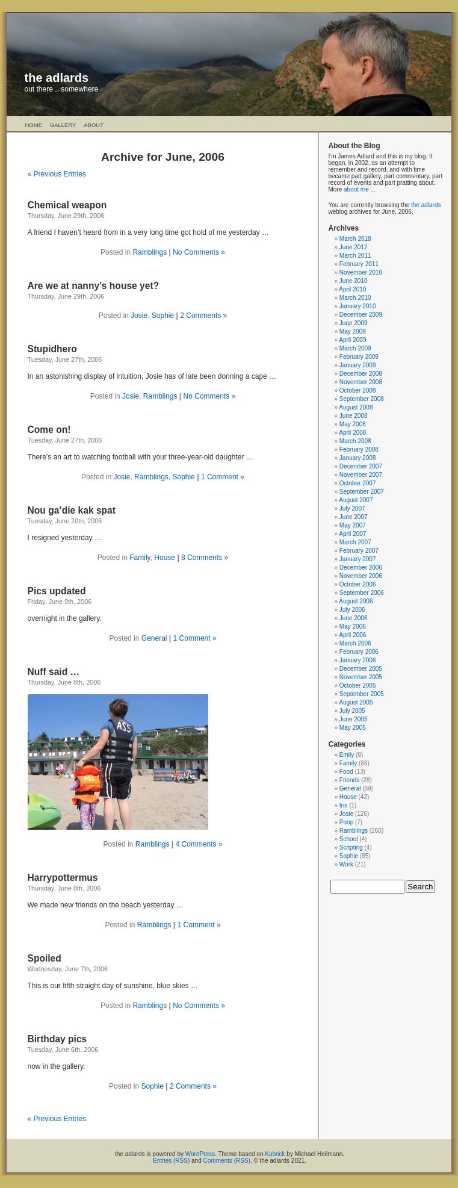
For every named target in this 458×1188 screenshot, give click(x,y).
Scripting (351, 847)
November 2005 (360, 677)
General (154, 638)
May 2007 (352, 525)
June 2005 (353, 719)
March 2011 (355, 255)
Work (346, 864)
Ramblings (149, 252)
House (164, 557)
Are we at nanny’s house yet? (93, 286)
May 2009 (352, 331)
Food (346, 771)
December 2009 (360, 314)
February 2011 (359, 264)
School (348, 839)
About (94, 125)
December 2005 (360, 668)
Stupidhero (52, 349)
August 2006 (356, 601)
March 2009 (355, 348)
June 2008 (353, 415)
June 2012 (353, 247)
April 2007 (352, 533)
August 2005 (356, 702)
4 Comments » (199, 844)
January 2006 (357, 660)
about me (356, 189)
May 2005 (352, 727)
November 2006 (360, 576)
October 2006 (357, 584)
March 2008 (355, 441)
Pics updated (57, 591)
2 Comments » (203, 315)
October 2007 (357, 483)
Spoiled (44, 958)
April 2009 (352, 340)
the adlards (57, 77)
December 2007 (360, 466)
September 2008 (361, 399)
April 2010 (352, 289)
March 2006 (355, 643)
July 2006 (352, 609)
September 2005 (361, 694)
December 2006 (360, 567)
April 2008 (352, 432)
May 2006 (352, 626)
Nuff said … (54, 672)
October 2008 (357, 390)
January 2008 (357, 458)
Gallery (63, 125)
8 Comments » (204, 557)
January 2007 (357, 559)
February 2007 (359, 550)
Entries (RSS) (171, 1160)
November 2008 (360, 382)
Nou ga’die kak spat (72, 510)
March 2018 (355, 238)
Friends (349, 780)
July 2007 (352, 508)
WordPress (200, 1154)
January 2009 (357, 365)
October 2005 (357, 685)
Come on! (49, 430)
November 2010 (360, 272)
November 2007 (360, 474)
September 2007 (361, 491)
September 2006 (361, 592)
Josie (139, 315)
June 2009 (353, 323)
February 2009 (359, 356)
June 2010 (353, 281)
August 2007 (356, 500)
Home (34, 125)
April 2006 (352, 635)
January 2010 (357, 306)
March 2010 (355, 297)
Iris (343, 805)
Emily (346, 754)
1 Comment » (222, 477)
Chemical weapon (67, 205)
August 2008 (356, 407)
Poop (346, 822)
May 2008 (352, 424)
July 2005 (352, 711)
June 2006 (353, 618)
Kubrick (275, 1154)
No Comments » (199, 252)
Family (139, 557)
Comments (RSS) (226, 1160)
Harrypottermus (63, 877)
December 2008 (360, 373)
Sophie (163, 315)
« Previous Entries (57, 174)
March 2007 (355, 542)
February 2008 (359, 449)
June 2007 (353, 517)
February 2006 (359, 651)
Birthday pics (57, 1039)
